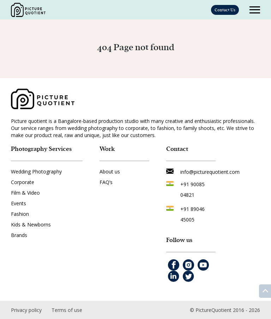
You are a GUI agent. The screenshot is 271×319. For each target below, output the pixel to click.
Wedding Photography (36, 171)
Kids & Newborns (31, 224)
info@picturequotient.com (210, 172)
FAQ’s (106, 182)
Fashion (20, 214)
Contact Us (225, 10)
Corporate (22, 182)
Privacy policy (26, 310)
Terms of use (67, 310)
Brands (19, 235)
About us (110, 171)
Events (18, 203)
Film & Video (25, 192)
